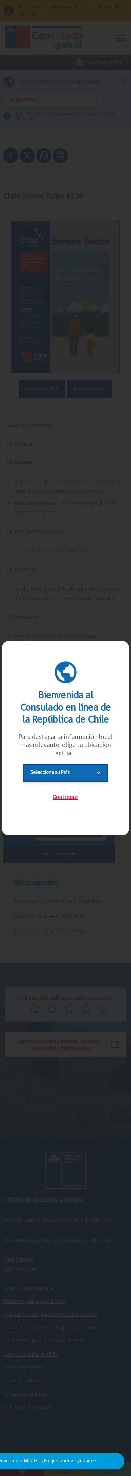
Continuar (65, 796)
